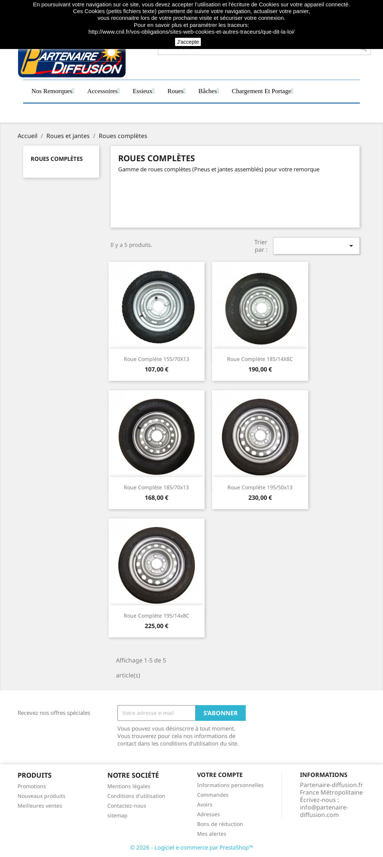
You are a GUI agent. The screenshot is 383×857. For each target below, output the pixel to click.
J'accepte (188, 42)
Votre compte (220, 775)
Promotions (32, 786)
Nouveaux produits (41, 795)
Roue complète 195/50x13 (259, 487)
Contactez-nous (126, 805)
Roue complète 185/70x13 (156, 487)
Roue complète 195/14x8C (156, 615)
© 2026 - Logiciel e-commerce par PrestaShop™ (191, 847)
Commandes (213, 794)
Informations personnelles (230, 785)
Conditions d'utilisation (136, 795)
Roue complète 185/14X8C (260, 358)
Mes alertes (211, 833)
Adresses (208, 814)
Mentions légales (128, 786)
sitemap (117, 815)
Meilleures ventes (40, 805)
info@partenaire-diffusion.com (324, 811)
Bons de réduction (220, 823)
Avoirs (204, 804)
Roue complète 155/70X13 (156, 358)
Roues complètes (57, 158)
